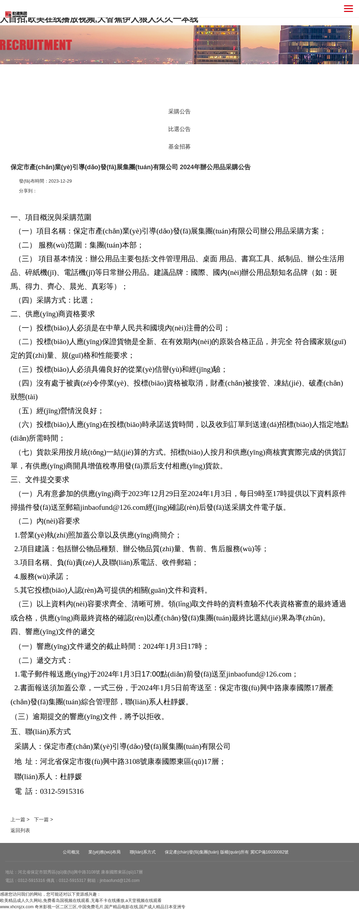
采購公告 (179, 111)
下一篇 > (43, 819)
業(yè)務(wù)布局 (104, 852)
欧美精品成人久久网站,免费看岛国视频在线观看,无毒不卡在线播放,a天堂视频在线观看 (81, 900)
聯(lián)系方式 (143, 852)
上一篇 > (20, 819)
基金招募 (179, 147)
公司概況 (71, 852)
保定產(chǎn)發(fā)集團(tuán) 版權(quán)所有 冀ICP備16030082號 (227, 852)
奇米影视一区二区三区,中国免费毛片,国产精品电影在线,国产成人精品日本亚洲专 (110, 906)
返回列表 (20, 830)
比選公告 (179, 129)
